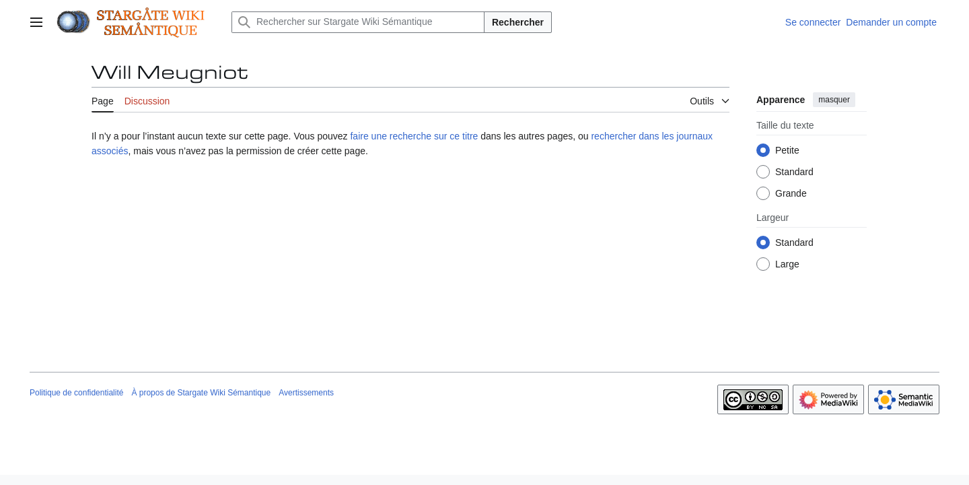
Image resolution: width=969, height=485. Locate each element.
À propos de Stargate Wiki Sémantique (201, 392)
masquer (834, 99)
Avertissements (306, 392)
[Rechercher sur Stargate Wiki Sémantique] (358, 22)
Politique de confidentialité (76, 392)
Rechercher (518, 22)
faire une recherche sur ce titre (414, 136)
